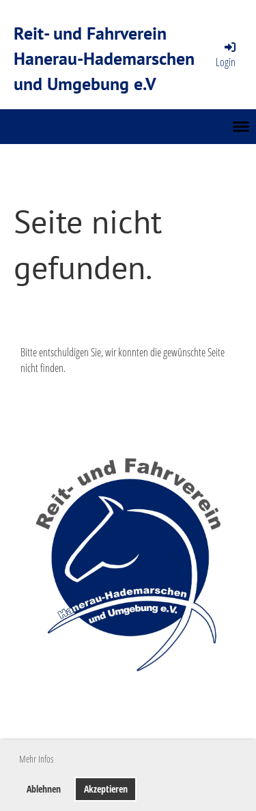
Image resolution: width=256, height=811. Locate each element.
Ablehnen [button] (44, 788)
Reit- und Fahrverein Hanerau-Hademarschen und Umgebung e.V (104, 58)
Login (227, 55)
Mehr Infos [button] (36, 758)
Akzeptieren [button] (106, 788)
